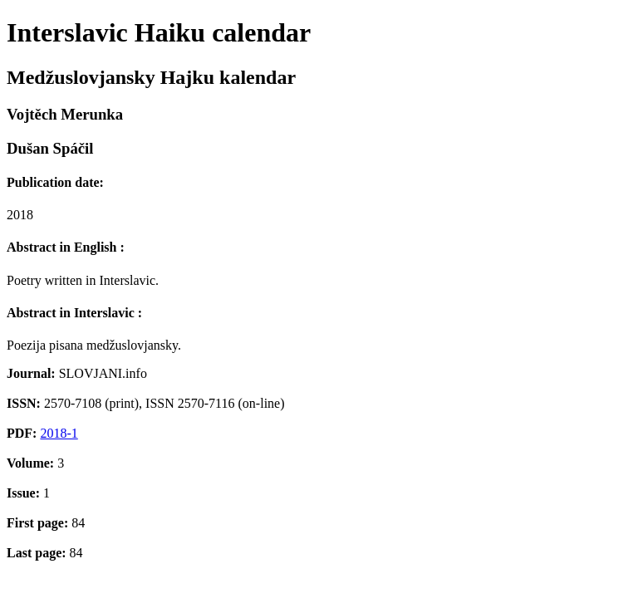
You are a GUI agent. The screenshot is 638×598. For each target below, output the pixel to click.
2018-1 (58, 433)
